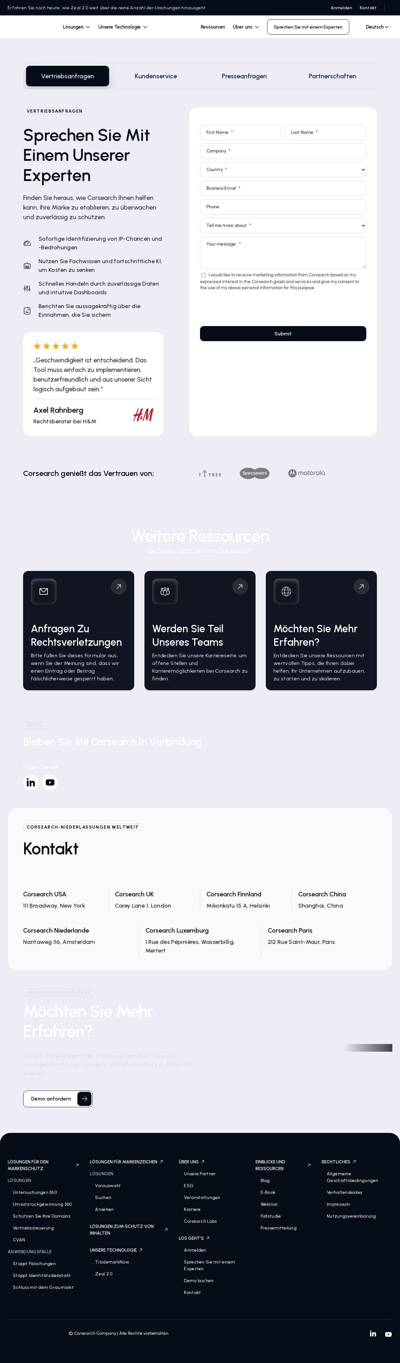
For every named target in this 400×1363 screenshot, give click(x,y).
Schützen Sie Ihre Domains (41, 1216)
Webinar (269, 1204)
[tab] (67, 76)
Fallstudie (271, 1216)
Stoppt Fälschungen (34, 1263)
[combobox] (374, 27)
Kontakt (368, 8)
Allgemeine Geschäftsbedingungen (352, 1177)
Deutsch (375, 27)
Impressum (338, 1204)
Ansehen (104, 1209)
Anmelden (341, 8)
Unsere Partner (200, 1174)
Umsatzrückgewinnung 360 (42, 1204)
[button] (77, 27)
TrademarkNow (112, 1262)
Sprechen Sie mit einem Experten (209, 1265)
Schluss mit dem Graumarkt (43, 1287)
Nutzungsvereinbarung (351, 1216)
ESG (189, 1185)
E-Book (268, 1192)
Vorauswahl (107, 1185)
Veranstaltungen (202, 1197)
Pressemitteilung (279, 1228)
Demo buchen (198, 1280)
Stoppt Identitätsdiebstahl (41, 1275)
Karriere (192, 1209)
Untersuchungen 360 (35, 1192)
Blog (265, 1180)
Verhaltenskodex (344, 1192)
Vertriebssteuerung (33, 1228)
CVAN (19, 1240)
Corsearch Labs (200, 1221)
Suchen (103, 1197)
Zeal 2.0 (103, 1274)
